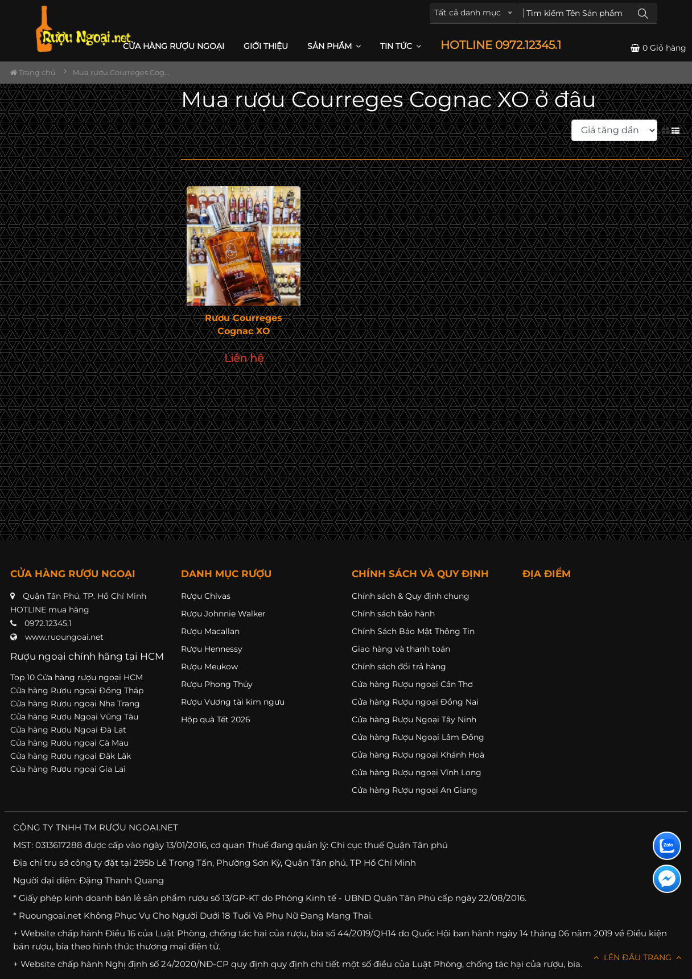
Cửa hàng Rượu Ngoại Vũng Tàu (74, 716)
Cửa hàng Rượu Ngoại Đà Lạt (68, 730)
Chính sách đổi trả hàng (399, 666)
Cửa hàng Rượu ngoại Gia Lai (68, 769)
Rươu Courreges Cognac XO (243, 324)
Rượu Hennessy (211, 649)
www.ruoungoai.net (64, 637)
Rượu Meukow (209, 666)
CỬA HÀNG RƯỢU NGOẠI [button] (173, 46)
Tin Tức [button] (400, 46)
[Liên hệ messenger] (667, 879)
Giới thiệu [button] (266, 46)
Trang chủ (33, 72)
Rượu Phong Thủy (217, 684)
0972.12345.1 (48, 623)
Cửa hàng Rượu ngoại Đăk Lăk (70, 756)
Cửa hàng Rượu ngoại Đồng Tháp (76, 690)
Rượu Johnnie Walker (223, 613)
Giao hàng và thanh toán (401, 649)
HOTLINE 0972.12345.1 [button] (500, 45)
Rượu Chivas (205, 596)
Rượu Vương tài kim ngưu (233, 702)
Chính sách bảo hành (393, 613)
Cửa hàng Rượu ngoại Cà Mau (69, 743)
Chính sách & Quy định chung (410, 596)
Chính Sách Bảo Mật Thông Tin (413, 631)
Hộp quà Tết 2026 (215, 719)
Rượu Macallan (210, 631)
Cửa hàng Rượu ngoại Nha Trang (75, 703)
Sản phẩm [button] (334, 46)
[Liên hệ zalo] (667, 846)
